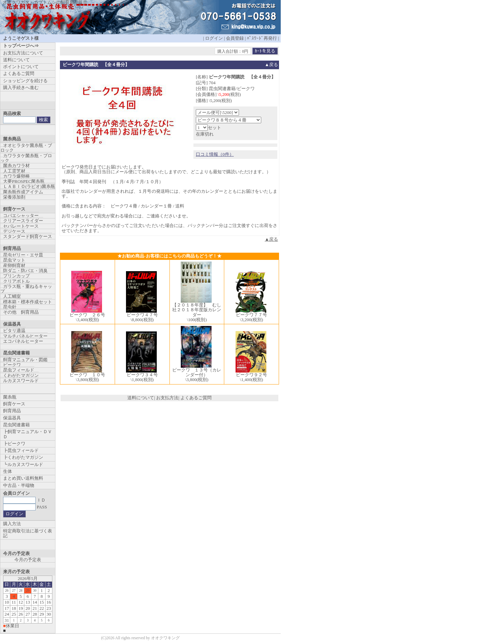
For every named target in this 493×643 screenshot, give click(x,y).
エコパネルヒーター (23, 341)
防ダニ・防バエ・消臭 (25, 270)
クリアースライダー (23, 220)
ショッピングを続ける (25, 80)
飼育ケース (14, 403)
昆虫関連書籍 (16, 424)
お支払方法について (23, 52)
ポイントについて (21, 66)
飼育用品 (12, 410)
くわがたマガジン (21, 375)
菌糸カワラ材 (16, 165)
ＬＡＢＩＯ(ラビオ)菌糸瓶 (29, 186)
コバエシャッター (21, 215)
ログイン (214, 38)
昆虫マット (14, 260)
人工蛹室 (12, 296)
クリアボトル (16, 281)
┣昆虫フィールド (21, 450)
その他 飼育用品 (21, 312)
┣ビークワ (14, 443)
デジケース (14, 231)
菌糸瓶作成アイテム (23, 191)
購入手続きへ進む (21, 87)
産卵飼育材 (14, 265)
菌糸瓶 (9, 397)
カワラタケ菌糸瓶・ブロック (26, 158)
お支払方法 (167, 397)
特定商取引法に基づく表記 (27, 533)
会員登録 (235, 38)
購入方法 (12, 523)
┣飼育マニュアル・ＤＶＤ (27, 434)
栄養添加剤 (14, 197)
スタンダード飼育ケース (27, 236)
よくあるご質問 (196, 397)
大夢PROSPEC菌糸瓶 (24, 181)
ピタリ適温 (14, 330)
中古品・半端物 (18, 485)
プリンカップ (16, 275)
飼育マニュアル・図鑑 (25, 359)
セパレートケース (21, 226)
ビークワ (12, 364)
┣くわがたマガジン (23, 457)
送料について (140, 397)
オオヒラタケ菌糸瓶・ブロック (26, 148)
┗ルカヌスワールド (23, 464)
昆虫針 (9, 307)
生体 (7, 471)
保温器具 (12, 417)
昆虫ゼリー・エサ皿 (23, 254)
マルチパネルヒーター (25, 336)
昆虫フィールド (18, 370)
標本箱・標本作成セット (27, 301)
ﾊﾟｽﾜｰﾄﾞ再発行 (262, 38)
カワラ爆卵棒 (16, 176)
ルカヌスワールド (21, 380)
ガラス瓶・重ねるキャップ (26, 289)
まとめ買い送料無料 (23, 478)
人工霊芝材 (14, 171)
